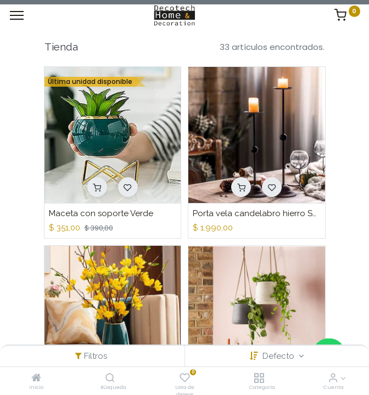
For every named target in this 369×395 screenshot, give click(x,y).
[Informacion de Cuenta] (333, 378)
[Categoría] (259, 378)
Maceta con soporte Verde (101, 213)
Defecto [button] (279, 356)
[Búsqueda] (110, 378)
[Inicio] (36, 378)
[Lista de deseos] (185, 378)
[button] (97, 187)
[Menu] (17, 15)
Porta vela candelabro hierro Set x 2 (257, 213)
